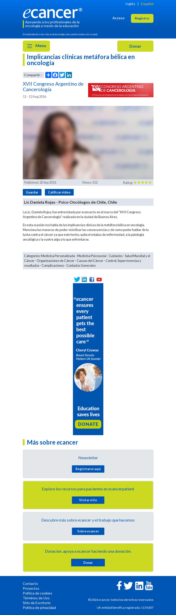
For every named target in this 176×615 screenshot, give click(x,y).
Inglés (130, 4)
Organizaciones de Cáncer (55, 261)
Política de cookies (37, 593)
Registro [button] (142, 18)
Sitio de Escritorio (37, 603)
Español (147, 4)
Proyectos (31, 588)
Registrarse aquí (88, 469)
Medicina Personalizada (58, 256)
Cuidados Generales (81, 265)
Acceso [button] (118, 18)
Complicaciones (53, 265)
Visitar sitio (88, 500)
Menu (36, 46)
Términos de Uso (36, 598)
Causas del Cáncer (90, 261)
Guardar (32, 192)
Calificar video (59, 192)
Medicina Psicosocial (91, 256)
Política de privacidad (39, 607)
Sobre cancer (88, 531)
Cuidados (116, 256)
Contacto (30, 583)
